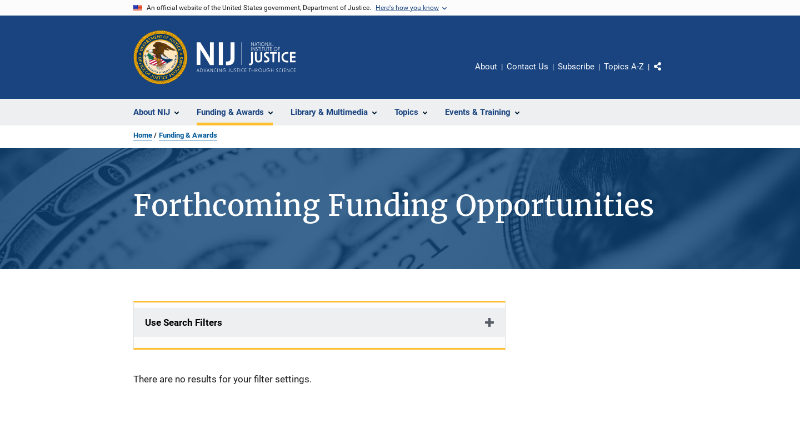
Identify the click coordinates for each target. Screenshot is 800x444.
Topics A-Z (624, 67)
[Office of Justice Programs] (160, 57)
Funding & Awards (188, 135)
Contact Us (527, 67)
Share (667, 74)
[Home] (246, 57)
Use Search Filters (183, 322)
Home (142, 135)
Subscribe (576, 67)
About (486, 67)
